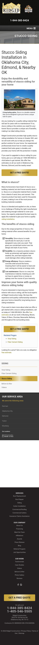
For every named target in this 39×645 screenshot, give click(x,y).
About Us (19, 525)
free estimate (6, 353)
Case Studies (19, 565)
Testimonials (19, 562)
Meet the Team (19, 532)
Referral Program (19, 549)
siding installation (8, 219)
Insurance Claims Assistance (19, 516)
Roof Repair (19, 499)
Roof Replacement (19, 496)
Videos (4, 387)
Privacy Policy (26, 631)
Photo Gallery (19, 575)
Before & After (7, 384)
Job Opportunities (19, 552)
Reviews (19, 578)
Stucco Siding (7, 379)
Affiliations (19, 535)
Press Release (19, 542)
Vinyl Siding (12, 339)
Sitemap (21, 633)
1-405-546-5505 (19, 611)
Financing (19, 529)
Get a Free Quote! (19, 172)
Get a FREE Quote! (19, 329)
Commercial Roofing (19, 509)
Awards (19, 539)
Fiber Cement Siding (15, 342)
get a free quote (19, 597)
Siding (5, 363)
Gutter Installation (19, 506)
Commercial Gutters (20, 513)
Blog (19, 546)
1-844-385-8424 (19, 20)
